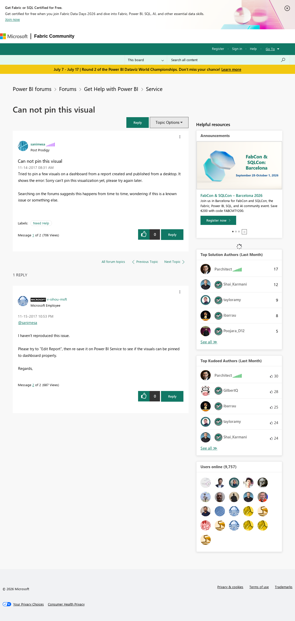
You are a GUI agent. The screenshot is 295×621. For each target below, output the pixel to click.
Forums (86, 36)
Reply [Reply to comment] (172, 396)
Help (253, 48)
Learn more (231, 69)
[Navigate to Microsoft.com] (14, 36)
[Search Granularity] (146, 60)
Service (154, 88)
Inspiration (108, 36)
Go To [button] (270, 49)
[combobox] (228, 60)
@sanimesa (27, 322)
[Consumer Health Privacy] (66, 604)
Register (218, 48)
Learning (194, 36)
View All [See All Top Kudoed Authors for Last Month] (208, 448)
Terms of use (259, 587)
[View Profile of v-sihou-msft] (57, 299)
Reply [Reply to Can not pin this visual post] (172, 234)
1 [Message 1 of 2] (33, 235)
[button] (137, 122)
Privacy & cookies (230, 587)
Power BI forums (32, 88)
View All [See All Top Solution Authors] (208, 342)
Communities (152, 36)
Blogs (175, 36)
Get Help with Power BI (111, 88)
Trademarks (283, 587)
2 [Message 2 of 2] (33, 385)
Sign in (237, 48)
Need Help (41, 223)
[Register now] (218, 220)
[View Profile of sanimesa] (38, 143)
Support (216, 36)
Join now (12, 19)
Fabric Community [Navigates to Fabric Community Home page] (54, 36)
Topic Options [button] (167, 122)
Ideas (129, 36)
